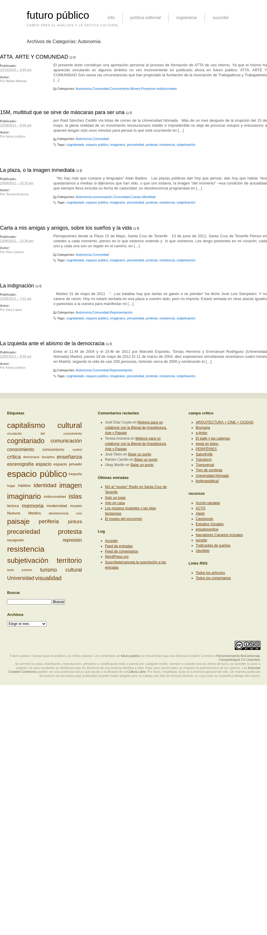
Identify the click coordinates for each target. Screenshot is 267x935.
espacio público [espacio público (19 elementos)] (37, 474)
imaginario (117, 144)
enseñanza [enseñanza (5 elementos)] (69, 457)
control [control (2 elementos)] (77, 449)
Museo (135, 88)
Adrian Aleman (16, 81)
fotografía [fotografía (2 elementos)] (75, 474)
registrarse (186, 17)
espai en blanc (207, 444)
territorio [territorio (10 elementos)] (69, 560)
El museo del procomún (123, 519)
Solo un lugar (115, 498)
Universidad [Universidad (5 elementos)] (20, 578)
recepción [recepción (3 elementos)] (15, 540)
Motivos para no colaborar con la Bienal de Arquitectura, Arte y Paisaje (136, 427)
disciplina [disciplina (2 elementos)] (48, 457)
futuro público (58, 15)
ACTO (200, 508)
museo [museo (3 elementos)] (76, 506)
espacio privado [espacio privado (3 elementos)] (67, 464)
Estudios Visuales (210, 524)
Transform (204, 460)
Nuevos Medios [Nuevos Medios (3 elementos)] (24, 513)
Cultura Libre (136, 671)
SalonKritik (204, 454)
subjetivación (186, 144)
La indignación (17, 286)
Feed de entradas (119, 546)
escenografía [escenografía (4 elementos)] (20, 464)
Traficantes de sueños (213, 545)
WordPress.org (117, 557)
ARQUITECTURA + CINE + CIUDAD (225, 422)
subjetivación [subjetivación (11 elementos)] (27, 560)
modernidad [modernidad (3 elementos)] (56, 506)
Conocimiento (120, 88)
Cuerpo (136, 197)
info (111, 17)
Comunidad (100, 88)
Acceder (111, 541)
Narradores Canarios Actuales (219, 535)
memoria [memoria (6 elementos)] (32, 506)
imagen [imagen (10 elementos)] (70, 485)
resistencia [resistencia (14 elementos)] (25, 549)
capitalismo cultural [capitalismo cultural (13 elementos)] (44, 425)
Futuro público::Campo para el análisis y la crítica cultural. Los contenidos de (65, 656)
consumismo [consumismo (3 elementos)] (53, 449)
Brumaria (203, 428)
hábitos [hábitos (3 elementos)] (24, 485)
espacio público (97, 144)
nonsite (201, 540)
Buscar (13, 592)
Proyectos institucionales (159, 88)
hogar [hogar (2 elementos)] (11, 485)
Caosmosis (204, 519)
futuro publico (15, 136)
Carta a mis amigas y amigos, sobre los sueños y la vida (66, 228)
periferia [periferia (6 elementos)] (49, 521)
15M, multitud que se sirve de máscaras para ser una (62, 112)
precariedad (135, 144)
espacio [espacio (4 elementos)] (43, 464)
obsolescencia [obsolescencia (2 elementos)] (59, 513)
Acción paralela (208, 503)
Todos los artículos (210, 573)
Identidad (148, 197)
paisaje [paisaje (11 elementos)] (18, 521)
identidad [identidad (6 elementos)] (45, 485)
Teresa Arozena (17, 194)
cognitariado (75, 144)
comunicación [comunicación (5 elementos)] (66, 441)
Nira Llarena (14, 252)
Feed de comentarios (121, 551)
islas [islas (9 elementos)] (75, 496)
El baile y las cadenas (213, 438)
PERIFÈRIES (206, 449)
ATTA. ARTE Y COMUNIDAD (34, 57)
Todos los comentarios (213, 578)
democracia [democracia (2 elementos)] (31, 457)
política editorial (145, 17)
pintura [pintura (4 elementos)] (75, 521)
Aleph (200, 513)
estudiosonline (207, 529)
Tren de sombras (209, 470)
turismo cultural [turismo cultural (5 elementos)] (61, 570)
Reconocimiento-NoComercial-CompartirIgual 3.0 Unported (238, 658)
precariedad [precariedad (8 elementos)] (23, 531)
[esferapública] (207, 481)
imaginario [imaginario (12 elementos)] (24, 496)
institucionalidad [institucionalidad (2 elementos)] (55, 496)
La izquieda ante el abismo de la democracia (52, 343)
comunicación (102, 197)
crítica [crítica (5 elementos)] (14, 457)
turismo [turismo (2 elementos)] (27, 570)
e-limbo (201, 433)
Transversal (205, 465)
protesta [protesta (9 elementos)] (70, 531)
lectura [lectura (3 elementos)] (13, 506)
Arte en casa (115, 503)
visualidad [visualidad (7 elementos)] (48, 578)
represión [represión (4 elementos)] (72, 540)
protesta (152, 144)
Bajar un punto (139, 454)
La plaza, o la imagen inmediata (37, 170)
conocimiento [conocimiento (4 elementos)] (20, 449)
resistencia (167, 144)
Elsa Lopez (14, 309)
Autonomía (83, 88)
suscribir (220, 17)
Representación (121, 312)
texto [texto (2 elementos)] (10, 570)
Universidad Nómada (212, 476)
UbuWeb (202, 551)
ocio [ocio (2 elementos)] (79, 513)
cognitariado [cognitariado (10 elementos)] (26, 441)
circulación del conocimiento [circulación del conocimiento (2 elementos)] (44, 433)
